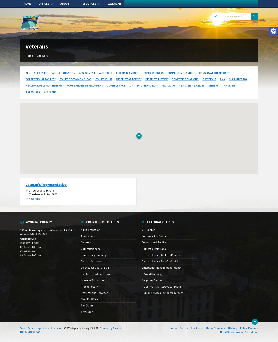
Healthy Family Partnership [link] (44, 85)
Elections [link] (209, 79)
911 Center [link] (41, 73)
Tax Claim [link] (228, 85)
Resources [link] (90, 3)
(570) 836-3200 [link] (38, 234)
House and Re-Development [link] (84, 85)
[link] (273, 31)
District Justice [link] (156, 79)
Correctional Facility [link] (40, 79)
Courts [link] (184, 328)
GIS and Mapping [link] (152, 274)
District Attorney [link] (128, 79)
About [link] (66, 3)
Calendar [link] (114, 3)
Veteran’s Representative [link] (46, 184)
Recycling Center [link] (152, 280)
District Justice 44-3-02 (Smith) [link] (160, 261)
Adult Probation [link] (63, 73)
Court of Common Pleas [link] (75, 79)
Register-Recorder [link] (192, 85)
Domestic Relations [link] (185, 79)
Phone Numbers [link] (215, 328)
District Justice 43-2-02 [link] (95, 267)
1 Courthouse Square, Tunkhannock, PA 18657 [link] (47, 230)
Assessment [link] (87, 73)
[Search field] (240, 16)
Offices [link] (46, 3)
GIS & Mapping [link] (238, 79)
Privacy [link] (31, 328)
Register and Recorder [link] (94, 293)
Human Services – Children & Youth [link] (162, 293)
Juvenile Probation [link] (120, 85)
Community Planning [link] (181, 73)
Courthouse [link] (103, 79)
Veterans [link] (50, 92)
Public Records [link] (249, 328)
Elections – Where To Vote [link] (96, 274)
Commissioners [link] (153, 73)
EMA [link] (222, 79)
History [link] (232, 328)
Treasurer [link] (33, 92)
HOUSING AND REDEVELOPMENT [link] (162, 286)
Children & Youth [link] (128, 73)
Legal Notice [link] (43, 328)
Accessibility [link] (57, 328)
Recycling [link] (168, 85)
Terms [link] (23, 328)
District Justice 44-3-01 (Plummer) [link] (162, 255)
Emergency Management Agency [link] (161, 267)
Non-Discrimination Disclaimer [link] (239, 332)
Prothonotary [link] (147, 85)
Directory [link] (42, 55)
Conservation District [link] (214, 73)
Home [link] (27, 3)
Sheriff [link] (213, 85)
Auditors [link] (105, 73)
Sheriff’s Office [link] (89, 299)
